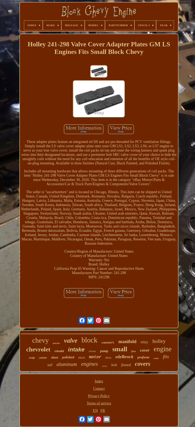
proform (143, 357)
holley (159, 341)
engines (89, 364)
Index (99, 381)
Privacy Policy (99, 396)
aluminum (66, 364)
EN (95, 411)
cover (145, 350)
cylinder (43, 357)
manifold (127, 341)
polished (68, 357)
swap (32, 357)
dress (108, 357)
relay (144, 342)
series (104, 366)
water (156, 358)
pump (104, 351)
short (54, 357)
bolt (114, 365)
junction (56, 343)
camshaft (107, 342)
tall (49, 365)
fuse (133, 351)
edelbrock (124, 356)
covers (142, 363)
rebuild (59, 351)
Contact (99, 389)
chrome (92, 351)
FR (102, 411)
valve (70, 340)
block (89, 340)
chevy (40, 340)
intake (76, 349)
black (81, 357)
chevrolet (38, 349)
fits (166, 356)
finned (126, 365)
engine (163, 349)
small (119, 349)
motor (95, 357)
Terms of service (99, 403)
